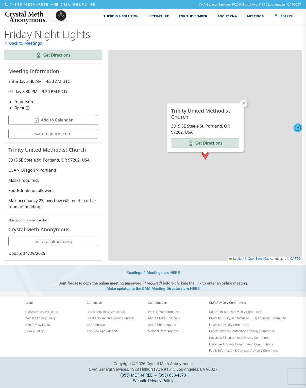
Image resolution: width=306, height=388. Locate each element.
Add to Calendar (53, 120)
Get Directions (53, 55)
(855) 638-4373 (172, 375)
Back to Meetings (25, 43)
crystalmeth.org (53, 241)
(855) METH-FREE (136, 375)
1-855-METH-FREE (27, 4)
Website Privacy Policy (153, 380)
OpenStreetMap (258, 258)
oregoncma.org (53, 133)
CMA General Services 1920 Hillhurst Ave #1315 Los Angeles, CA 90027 (250, 4)
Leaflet (235, 258)
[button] (205, 155)
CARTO (295, 258)
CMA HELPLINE (75, 4)
